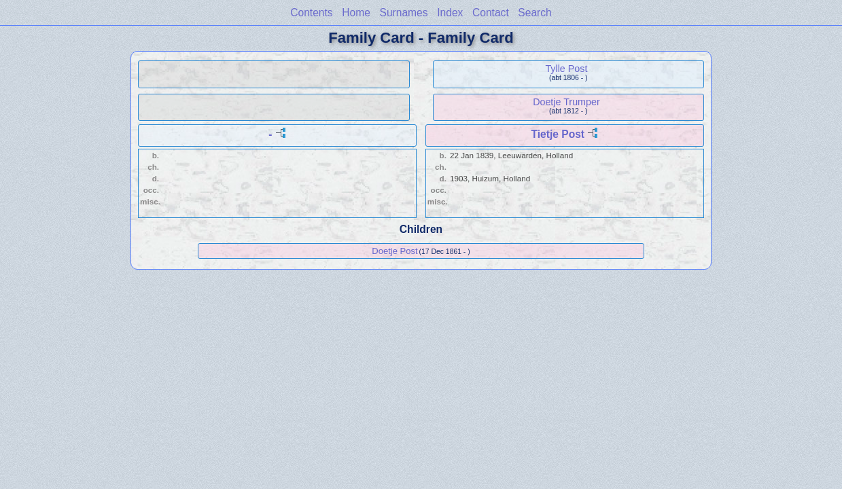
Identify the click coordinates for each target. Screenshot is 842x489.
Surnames (404, 12)
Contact (490, 12)
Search (534, 12)
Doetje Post (394, 251)
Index (450, 12)
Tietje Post (557, 134)
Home (356, 12)
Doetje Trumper (566, 101)
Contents (311, 12)
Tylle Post (566, 68)
